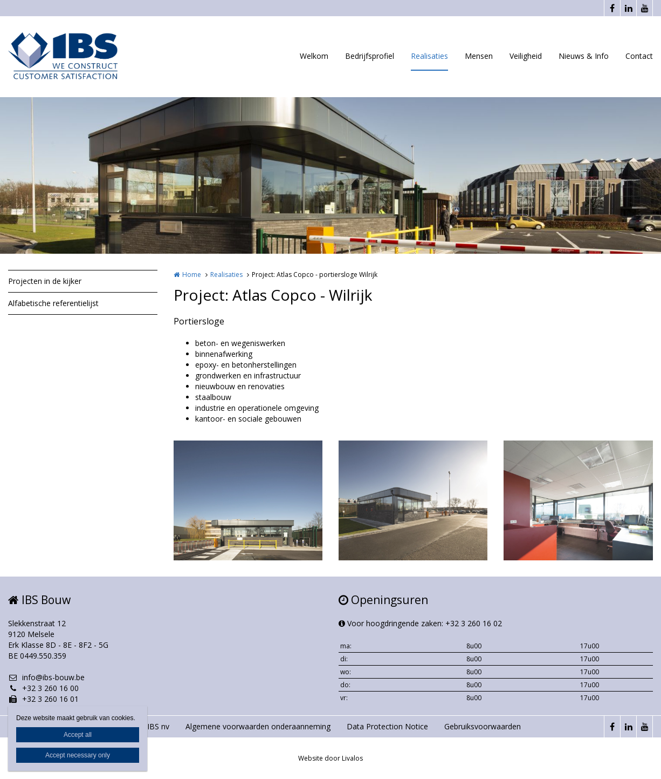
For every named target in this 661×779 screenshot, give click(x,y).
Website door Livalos (330, 758)
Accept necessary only (77, 755)
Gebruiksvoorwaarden (482, 726)
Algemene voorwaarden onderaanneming (257, 726)
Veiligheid (525, 56)
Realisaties (429, 56)
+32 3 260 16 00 (43, 688)
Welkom (314, 56)
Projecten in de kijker (44, 281)
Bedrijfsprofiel (369, 56)
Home (191, 274)
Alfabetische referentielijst (53, 303)
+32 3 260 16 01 (43, 699)
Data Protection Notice (387, 726)
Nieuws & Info (584, 56)
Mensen (479, 56)
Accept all (78, 735)
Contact (639, 56)
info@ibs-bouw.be (46, 677)
